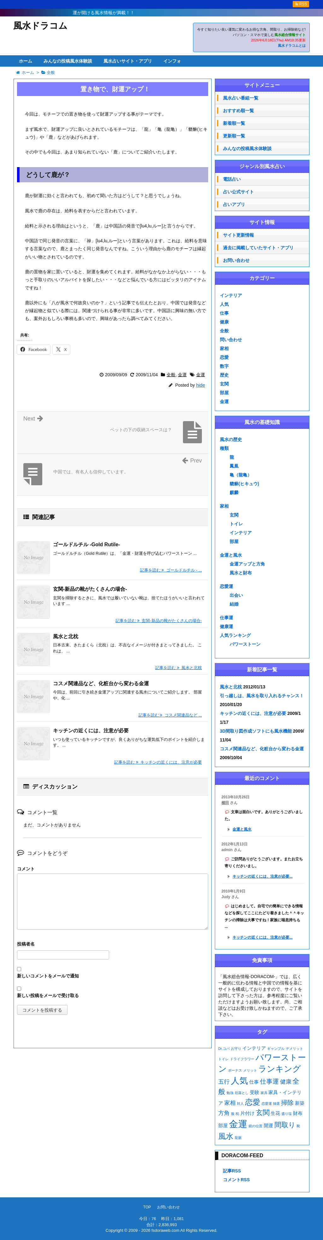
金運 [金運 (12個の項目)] (238, 1124)
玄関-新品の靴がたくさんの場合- (90, 589)
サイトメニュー (262, 85)
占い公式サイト (238, 192)
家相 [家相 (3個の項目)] (230, 1103)
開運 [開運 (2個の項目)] (268, 1125)
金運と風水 (231, 555)
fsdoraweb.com (165, 1230)
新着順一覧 (234, 123)
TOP (147, 1207)
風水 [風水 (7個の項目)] (225, 1136)
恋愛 (224, 357)
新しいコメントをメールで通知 (48, 975)
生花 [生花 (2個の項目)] (275, 1113)
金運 (182, 374)
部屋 (224, 392)
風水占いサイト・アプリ (127, 61)
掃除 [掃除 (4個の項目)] (287, 1102)
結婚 (234, 604)
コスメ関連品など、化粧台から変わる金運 (101, 683)
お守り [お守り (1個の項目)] (236, 1048)
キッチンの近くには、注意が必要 (91, 730)
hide (200, 385)
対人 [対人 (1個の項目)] (240, 1103)
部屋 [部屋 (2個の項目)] (223, 1125)
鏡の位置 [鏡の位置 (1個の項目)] (255, 1126)
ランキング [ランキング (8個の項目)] (279, 1068)
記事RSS (232, 1170)
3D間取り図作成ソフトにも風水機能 (256, 731)
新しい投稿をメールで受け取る (48, 995)
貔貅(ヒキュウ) (244, 483)
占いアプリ (234, 204)
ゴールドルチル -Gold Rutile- (86, 544)
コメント (26, 868)
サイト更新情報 (238, 235)
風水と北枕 (65, 636)
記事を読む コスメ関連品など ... (170, 715)
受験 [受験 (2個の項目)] (254, 1092)
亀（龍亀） (241, 474)
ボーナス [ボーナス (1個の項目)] (235, 1070)
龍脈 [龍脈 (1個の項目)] (238, 1138)
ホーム (25, 61)
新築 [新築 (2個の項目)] (299, 1103)
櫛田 (225, 803)
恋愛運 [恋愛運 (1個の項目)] (266, 1103)
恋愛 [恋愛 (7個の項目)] (252, 1102)
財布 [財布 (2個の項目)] (297, 1113)
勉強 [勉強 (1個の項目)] (229, 1093)
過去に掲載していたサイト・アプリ (258, 247)
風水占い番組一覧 (240, 98)
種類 (224, 448)
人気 (224, 304)
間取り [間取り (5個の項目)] (285, 1125)
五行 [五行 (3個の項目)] (224, 1082)
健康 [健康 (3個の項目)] (285, 1082)
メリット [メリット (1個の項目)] (250, 1070)
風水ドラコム (40, 26)
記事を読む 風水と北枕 (178, 667)
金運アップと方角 (247, 563)
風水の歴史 (231, 439)
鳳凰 (234, 466)
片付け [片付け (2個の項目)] (247, 1113)
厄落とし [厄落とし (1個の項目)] (242, 1093)
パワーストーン (245, 644)
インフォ (172, 61)
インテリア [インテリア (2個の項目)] (254, 1048)
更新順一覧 (234, 136)
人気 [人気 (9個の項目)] (239, 1081)
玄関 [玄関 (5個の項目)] (263, 1112)
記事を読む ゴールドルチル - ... (171, 570)
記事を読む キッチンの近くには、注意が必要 (158, 762)
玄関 (224, 383)
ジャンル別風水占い (262, 166)
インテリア (231, 295)
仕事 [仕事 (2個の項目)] (254, 1082)
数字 (224, 366)
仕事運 (226, 617)
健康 (224, 321)
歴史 (224, 375)
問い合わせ (231, 339)
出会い (236, 595)
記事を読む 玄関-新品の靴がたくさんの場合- (158, 620)
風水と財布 (241, 572)
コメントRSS (236, 1179)
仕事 (224, 313)
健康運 (226, 626)
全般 (171, 374)
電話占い (232, 179)
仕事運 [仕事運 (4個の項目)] (269, 1081)
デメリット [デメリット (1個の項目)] (294, 1048)
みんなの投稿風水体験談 (68, 61)
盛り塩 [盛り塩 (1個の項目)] (286, 1114)
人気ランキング (235, 635)
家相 (224, 348)
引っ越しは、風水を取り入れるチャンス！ (262, 695)
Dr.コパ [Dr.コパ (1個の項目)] (224, 1048)
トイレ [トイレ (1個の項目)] (223, 1059)
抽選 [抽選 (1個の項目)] (276, 1103)
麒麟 (234, 492)
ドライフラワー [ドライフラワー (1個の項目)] (242, 1059)
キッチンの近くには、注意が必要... (262, 876)
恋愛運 (226, 586)
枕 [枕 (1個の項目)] (237, 1114)
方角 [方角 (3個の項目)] (224, 1113)
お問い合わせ (236, 260)
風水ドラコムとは (292, 45)
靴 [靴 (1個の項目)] (298, 1126)
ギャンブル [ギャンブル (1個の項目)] (276, 1048)
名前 (112, 945)
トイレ (236, 523)
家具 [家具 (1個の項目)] (264, 1093)
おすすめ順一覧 (238, 110)
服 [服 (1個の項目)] (232, 1114)
